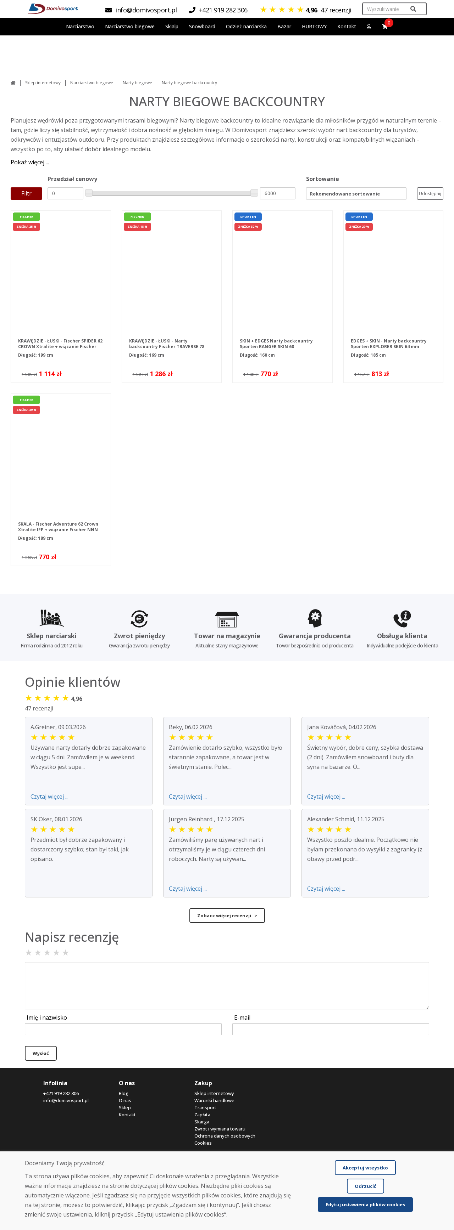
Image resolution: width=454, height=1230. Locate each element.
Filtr (26, 193)
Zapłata (202, 1114)
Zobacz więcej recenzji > (227, 915)
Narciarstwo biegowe (91, 83)
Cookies (203, 1143)
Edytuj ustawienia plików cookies (365, 1204)
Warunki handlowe (214, 1100)
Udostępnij (430, 194)
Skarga (201, 1121)
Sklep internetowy (43, 83)
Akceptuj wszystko (365, 1167)
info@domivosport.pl (66, 1100)
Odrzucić (365, 1186)
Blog (123, 1093)
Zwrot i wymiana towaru (219, 1129)
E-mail (242, 1017)
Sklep (125, 1107)
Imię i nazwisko (47, 1017)
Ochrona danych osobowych (224, 1136)
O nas (125, 1100)
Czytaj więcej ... (49, 796)
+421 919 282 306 (61, 1093)
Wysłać (41, 1053)
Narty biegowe (137, 83)
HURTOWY (314, 26)
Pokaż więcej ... (30, 162)
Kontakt (346, 26)
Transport (205, 1107)
